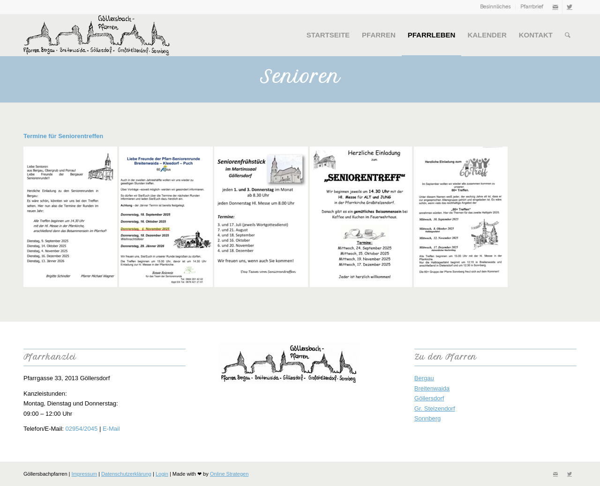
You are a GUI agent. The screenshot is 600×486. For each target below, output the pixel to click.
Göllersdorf (429, 398)
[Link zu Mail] (555, 7)
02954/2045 (82, 428)
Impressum (84, 474)
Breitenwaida (432, 388)
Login (162, 474)
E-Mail (111, 428)
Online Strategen (229, 474)
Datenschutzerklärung (126, 474)
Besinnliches (495, 7)
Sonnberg (427, 418)
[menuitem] (495, 7)
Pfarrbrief (531, 7)
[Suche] (568, 35)
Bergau (424, 378)
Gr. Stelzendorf (434, 408)
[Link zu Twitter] (569, 7)
